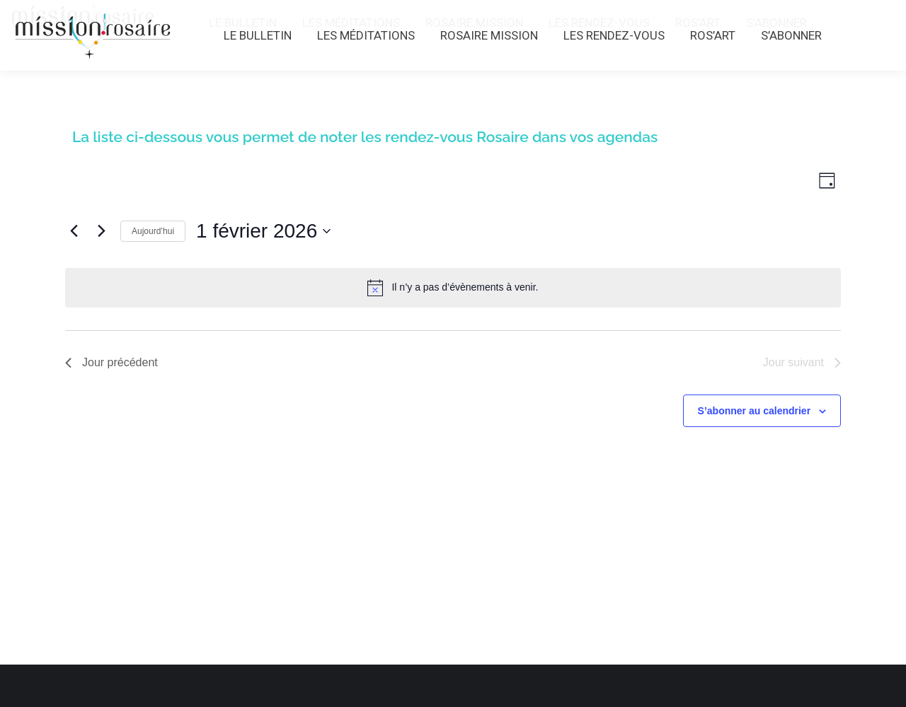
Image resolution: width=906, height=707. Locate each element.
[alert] (453, 288)
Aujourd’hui (153, 231)
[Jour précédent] (73, 231)
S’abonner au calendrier (754, 410)
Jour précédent (111, 362)
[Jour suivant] (101, 231)
